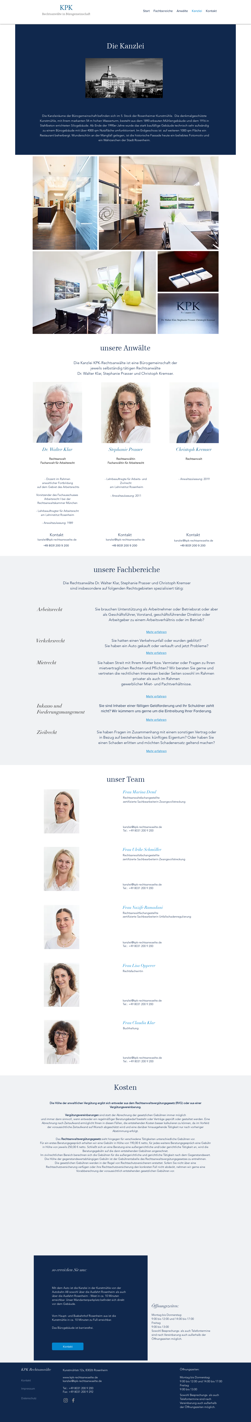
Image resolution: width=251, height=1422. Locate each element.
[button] (163, 11)
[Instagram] (65, 1400)
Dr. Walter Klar (57, 449)
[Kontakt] (67, 1346)
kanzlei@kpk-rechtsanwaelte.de (142, 884)
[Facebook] (73, 1400)
